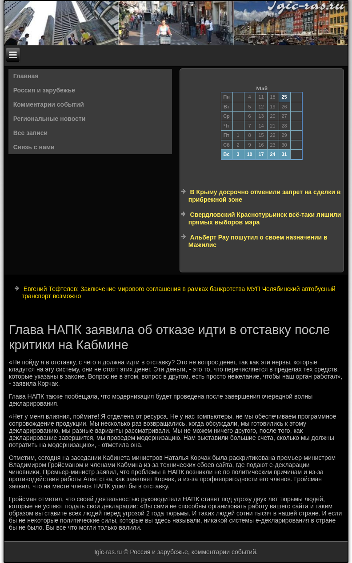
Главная (26, 76)
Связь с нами (34, 147)
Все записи (30, 132)
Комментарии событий (48, 104)
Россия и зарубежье (44, 90)
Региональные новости (49, 118)
